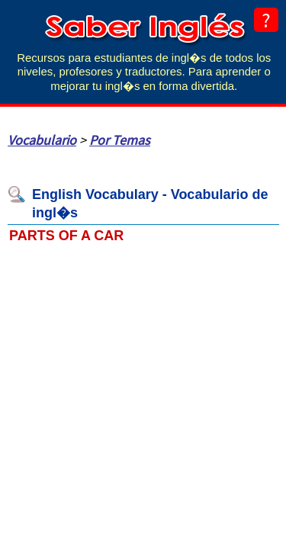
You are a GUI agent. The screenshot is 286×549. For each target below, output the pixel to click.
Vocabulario (42, 140)
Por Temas (119, 140)
